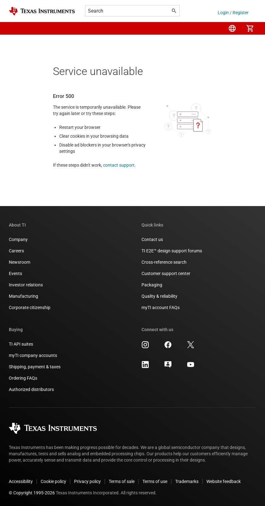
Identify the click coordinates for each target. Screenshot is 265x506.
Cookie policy (53, 481)
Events (15, 273)
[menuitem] (232, 28)
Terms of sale (122, 481)
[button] (15, 28)
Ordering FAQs (23, 378)
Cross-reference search (164, 262)
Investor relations (26, 284)
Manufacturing (23, 296)
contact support (119, 165)
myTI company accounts (33, 355)
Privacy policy (87, 481)
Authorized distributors (31, 389)
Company (18, 239)
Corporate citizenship (29, 307)
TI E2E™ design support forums (171, 250)
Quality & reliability (159, 296)
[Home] (42, 11)
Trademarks (187, 481)
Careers (16, 250)
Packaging (151, 284)
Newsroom (19, 262)
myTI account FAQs (160, 307)
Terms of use (154, 481)
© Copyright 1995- (32, 492)
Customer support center (165, 273)
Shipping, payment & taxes (34, 366)
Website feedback (223, 481)
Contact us (152, 239)
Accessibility (21, 481)
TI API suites (21, 344)
